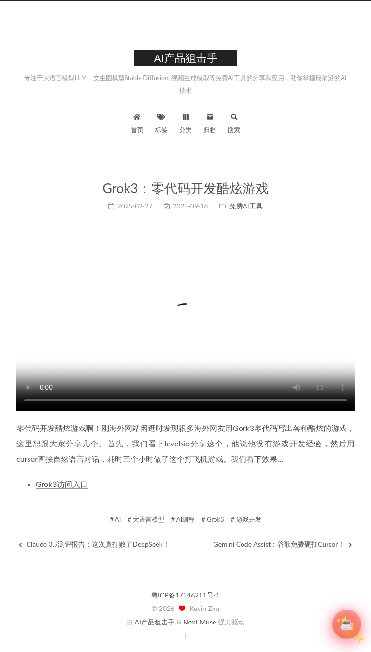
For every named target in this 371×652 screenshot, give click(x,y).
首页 (137, 122)
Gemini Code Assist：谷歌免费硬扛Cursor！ (283, 544)
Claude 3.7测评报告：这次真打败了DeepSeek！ (94, 544)
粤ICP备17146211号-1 (185, 595)
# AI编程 (183, 519)
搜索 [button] (234, 122)
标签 (161, 122)
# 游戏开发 (246, 519)
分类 (185, 122)
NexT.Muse (199, 622)
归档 (209, 122)
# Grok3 (212, 519)
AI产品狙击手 (155, 622)
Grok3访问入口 (62, 483)
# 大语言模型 (146, 519)
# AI (115, 519)
